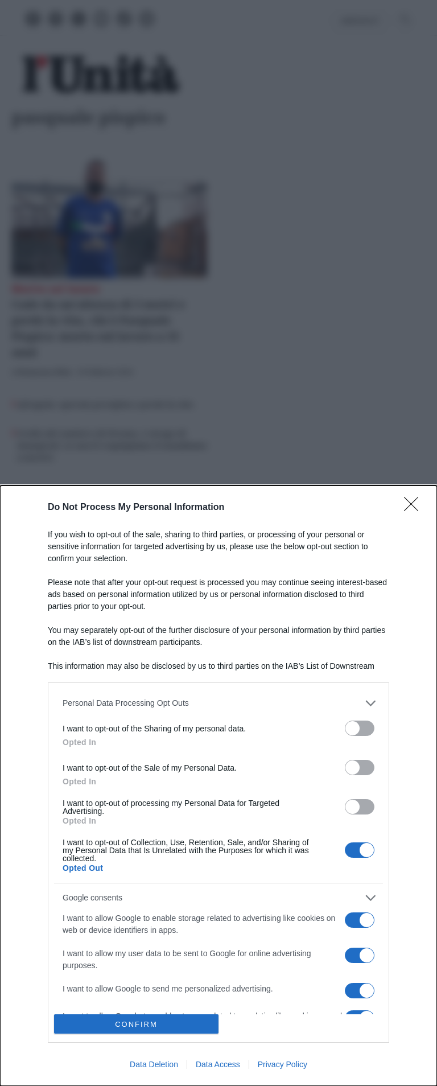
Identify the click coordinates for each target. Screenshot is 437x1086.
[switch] (359, 728)
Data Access (218, 1064)
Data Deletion (154, 1064)
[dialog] (218, 786)
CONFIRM (136, 1024)
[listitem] (218, 703)
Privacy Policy (282, 1064)
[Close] (415, 508)
